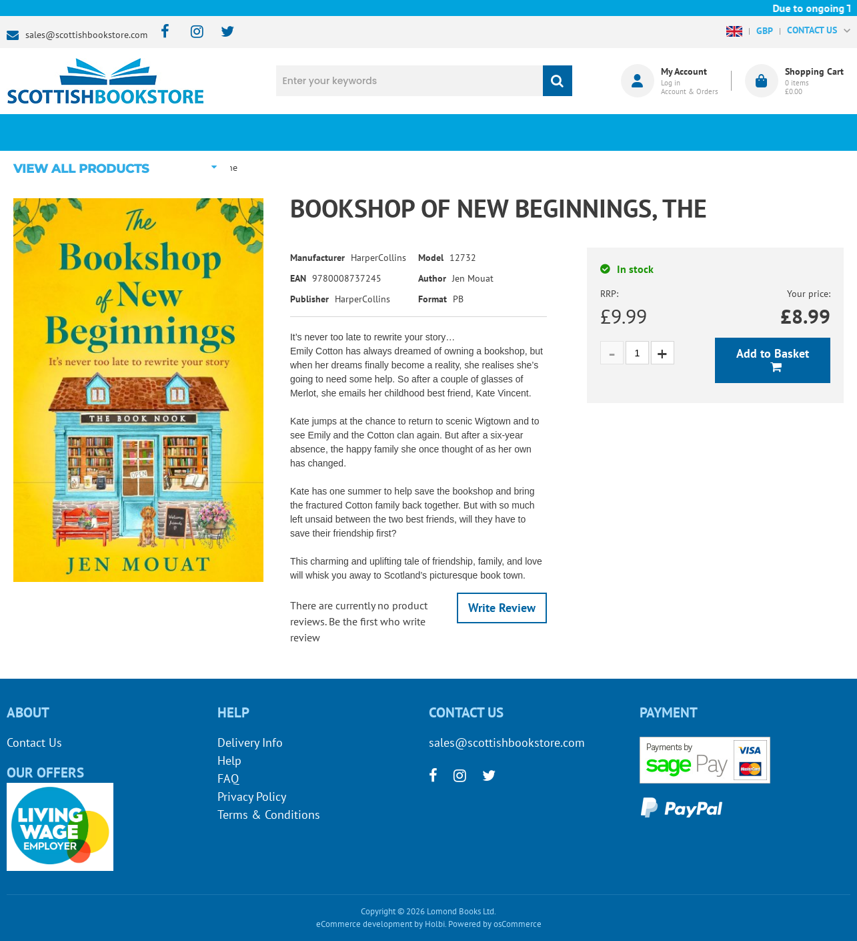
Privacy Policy (251, 796)
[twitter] (221, 32)
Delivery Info (250, 742)
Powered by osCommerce (495, 924)
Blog (498, 132)
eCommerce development (364, 924)
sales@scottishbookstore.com (86, 35)
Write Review (502, 607)
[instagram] (191, 32)
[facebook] (161, 32)
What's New (357, 132)
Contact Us (34, 742)
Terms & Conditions (268, 814)
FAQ (228, 778)
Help (229, 760)
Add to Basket (772, 353)
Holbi (435, 924)
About (639, 132)
